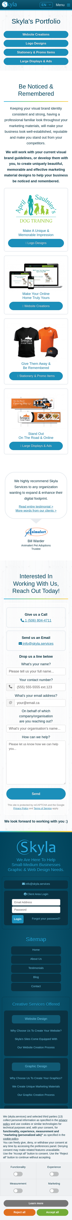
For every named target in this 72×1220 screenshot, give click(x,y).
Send (36, 794)
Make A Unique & (36, 233)
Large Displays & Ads (36, 61)
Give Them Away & (36, 366)
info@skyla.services (36, 644)
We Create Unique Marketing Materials (36, 1086)
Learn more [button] (36, 1203)
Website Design (36, 1019)
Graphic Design (36, 1066)
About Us (36, 958)
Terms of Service (43, 808)
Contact (36, 986)
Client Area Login (36, 894)
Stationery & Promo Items (36, 52)
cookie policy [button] (10, 1138)
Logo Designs (36, 43)
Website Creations (36, 34)
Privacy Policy (20, 808)
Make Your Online (36, 296)
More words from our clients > (36, 510)
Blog (36, 977)
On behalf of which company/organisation (36, 716)
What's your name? (36, 664)
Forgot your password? (46, 918)
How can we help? (36, 737)
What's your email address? (36, 696)
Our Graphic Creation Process (36, 1094)
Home (36, 949)
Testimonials (36, 968)
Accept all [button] (52, 1212)
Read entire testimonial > (36, 506)
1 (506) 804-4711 (36, 620)
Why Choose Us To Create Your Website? (36, 1030)
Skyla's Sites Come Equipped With (36, 1039)
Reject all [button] (19, 1212)
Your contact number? (36, 680)
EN (44, 5)
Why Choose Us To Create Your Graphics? (36, 1078)
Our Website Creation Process (36, 1047)
